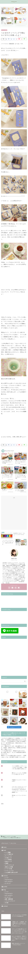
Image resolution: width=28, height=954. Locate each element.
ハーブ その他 (4, 30)
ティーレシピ (8, 850)
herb (4, 845)
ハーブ (8, 831)
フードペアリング (9, 859)
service (5, 870)
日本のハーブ (8, 856)
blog (4, 884)
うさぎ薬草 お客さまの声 (11, 867)
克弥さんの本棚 (9, 861)
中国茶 (6, 858)
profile (5, 881)
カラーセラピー (9, 876)
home (5, 842)
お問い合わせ (19, 950)
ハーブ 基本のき (9, 848)
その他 (6, 897)
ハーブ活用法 (8, 854)
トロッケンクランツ (10, 895)
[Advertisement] (14, 513)
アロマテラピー (9, 874)
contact (5, 900)
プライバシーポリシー (10, 950)
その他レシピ (8, 852)
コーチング (8, 878)
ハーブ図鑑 (8, 847)
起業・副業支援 (9, 893)
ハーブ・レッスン (9, 865)
